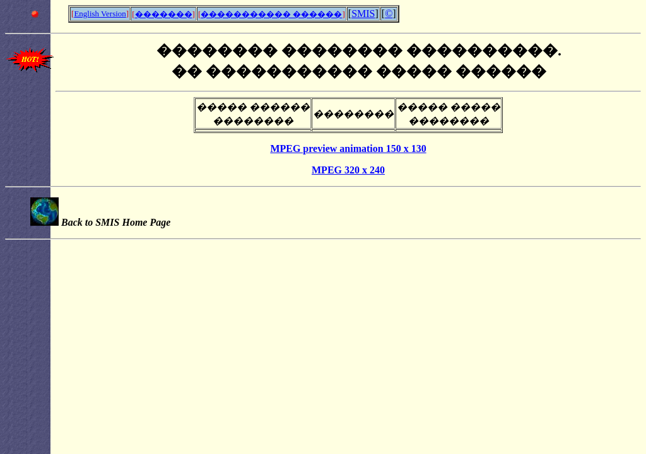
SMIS (363, 13)
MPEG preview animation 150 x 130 (348, 148)
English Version (100, 13)
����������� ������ (271, 14)
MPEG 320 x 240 (348, 170)
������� (163, 14)
